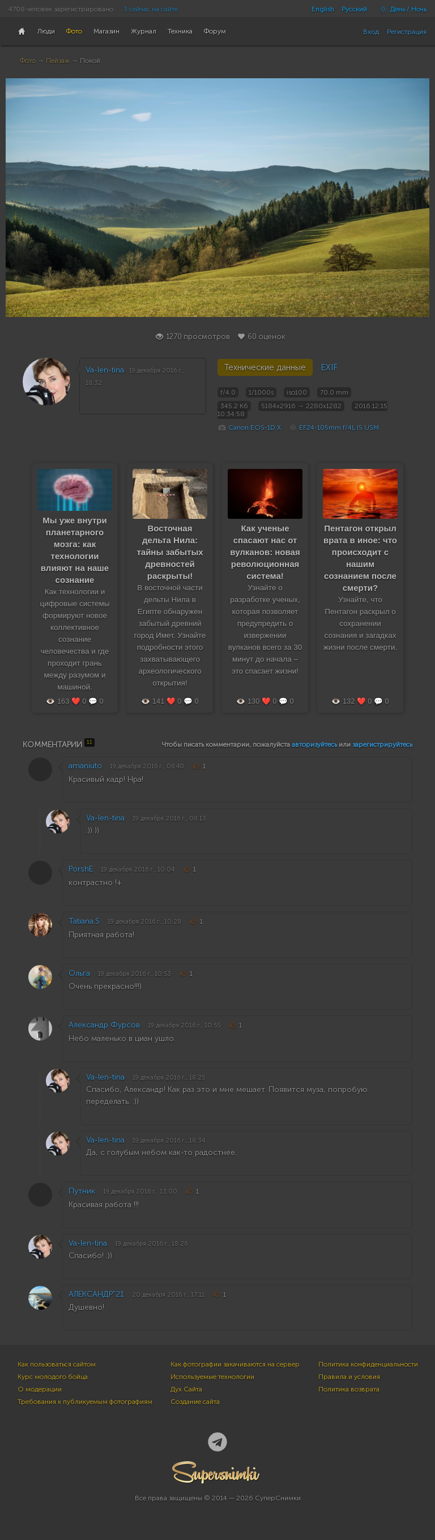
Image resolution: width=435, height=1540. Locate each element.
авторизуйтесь (314, 744)
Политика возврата (348, 1389)
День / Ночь (400, 9)
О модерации (40, 1389)
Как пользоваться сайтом (57, 1364)
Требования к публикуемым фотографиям (85, 1402)
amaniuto (85, 766)
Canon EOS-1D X (254, 427)
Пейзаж (58, 61)
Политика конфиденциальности (368, 1364)
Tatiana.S (84, 921)
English (323, 9)
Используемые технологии (212, 1377)
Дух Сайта (186, 1389)
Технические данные (265, 367)
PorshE (81, 869)
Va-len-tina (105, 370)
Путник (82, 1191)
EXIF (329, 367)
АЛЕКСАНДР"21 (96, 1294)
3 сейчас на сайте (150, 9)
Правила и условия (349, 1377)
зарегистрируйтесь (382, 744)
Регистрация (407, 32)
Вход (371, 32)
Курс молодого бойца (53, 1377)
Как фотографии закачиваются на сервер (235, 1364)
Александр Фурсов (104, 1025)
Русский (354, 9)
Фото (28, 61)
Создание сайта (195, 1402)
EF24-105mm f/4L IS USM (339, 427)
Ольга (79, 973)
